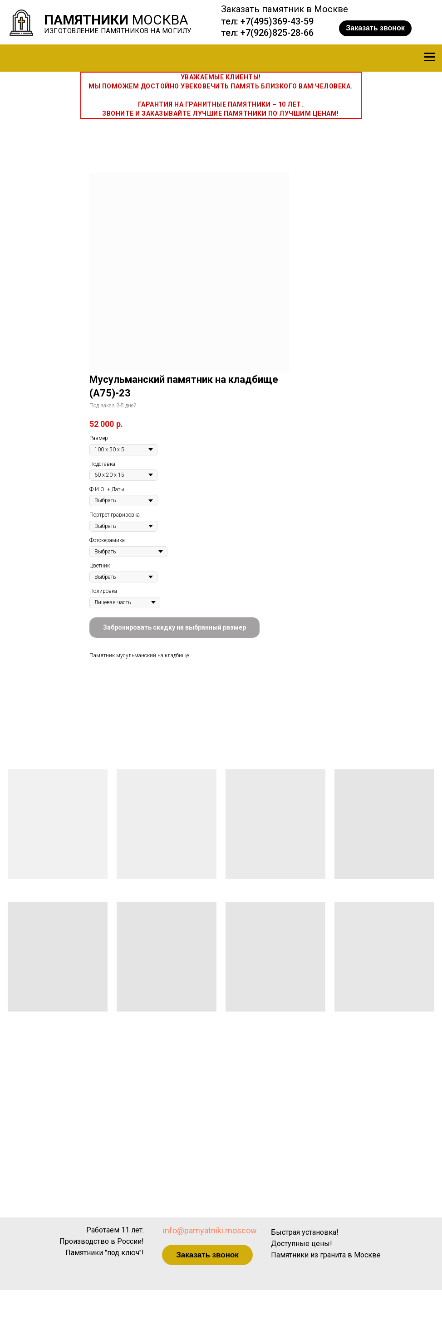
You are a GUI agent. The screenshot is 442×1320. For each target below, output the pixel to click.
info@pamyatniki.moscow (210, 1230)
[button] (375, 28)
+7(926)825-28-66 (277, 32)
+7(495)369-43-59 (277, 21)
